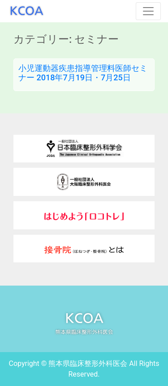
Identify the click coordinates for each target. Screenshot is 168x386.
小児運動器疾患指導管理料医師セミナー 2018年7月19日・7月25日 (82, 73)
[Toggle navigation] (148, 11)
